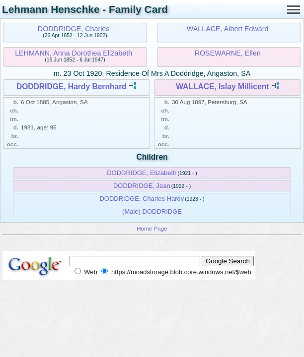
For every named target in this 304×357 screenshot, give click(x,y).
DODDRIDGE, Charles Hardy (141, 198)
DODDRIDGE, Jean (141, 185)
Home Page (152, 228)
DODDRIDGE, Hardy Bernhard (71, 86)
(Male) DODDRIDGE (152, 211)
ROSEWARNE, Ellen (228, 53)
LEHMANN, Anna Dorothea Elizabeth (73, 53)
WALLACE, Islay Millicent (222, 86)
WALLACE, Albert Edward (228, 29)
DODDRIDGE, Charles (74, 29)
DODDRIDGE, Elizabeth (141, 173)
